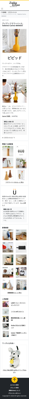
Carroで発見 (6, 116)
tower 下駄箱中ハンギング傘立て (19, 334)
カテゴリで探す (14, 385)
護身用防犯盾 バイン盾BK (18, 319)
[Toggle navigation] (2, 9)
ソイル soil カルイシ (17, 311)
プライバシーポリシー (14, 393)
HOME (3, 12)
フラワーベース (12, 12)
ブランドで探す (14, 387)
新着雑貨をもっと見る (14, 293)
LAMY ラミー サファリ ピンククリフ (18, 304)
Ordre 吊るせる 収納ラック (18, 326)
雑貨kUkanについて (14, 390)
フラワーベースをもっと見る (14, 182)
